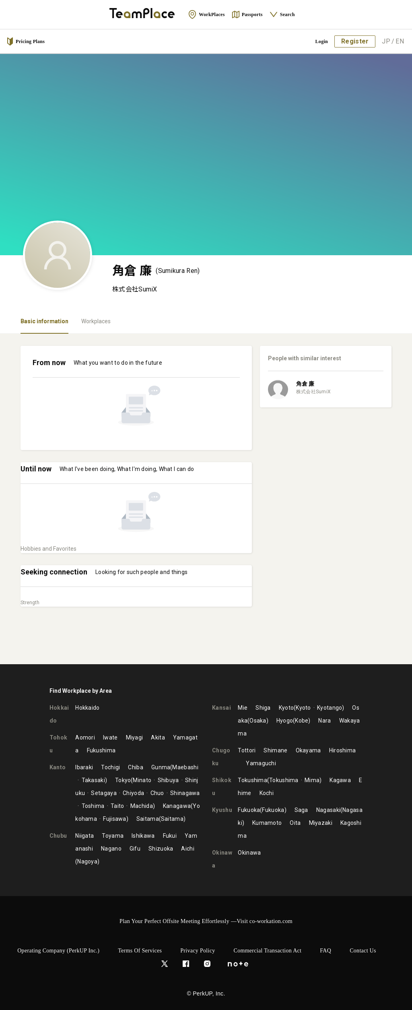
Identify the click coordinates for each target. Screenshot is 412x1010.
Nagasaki (328, 810)
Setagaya (103, 793)
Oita (295, 823)
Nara (324, 720)
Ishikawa (143, 835)
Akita (158, 737)
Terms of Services (140, 951)
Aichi (187, 848)
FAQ (325, 951)
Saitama (147, 819)
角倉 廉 (305, 383)
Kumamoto (267, 823)
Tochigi (110, 767)
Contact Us (363, 951)
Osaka (257, 720)
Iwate (110, 737)
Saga (301, 810)
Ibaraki (84, 767)
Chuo (157, 793)
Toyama (113, 835)
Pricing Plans (25, 41)
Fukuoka (249, 810)
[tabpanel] (206, 499)
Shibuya (168, 780)
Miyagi (134, 737)
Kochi (267, 793)
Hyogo (284, 720)
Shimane (275, 750)
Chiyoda (133, 793)
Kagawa (340, 780)
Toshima (93, 806)
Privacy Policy (197, 951)
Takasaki (93, 780)
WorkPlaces (206, 14)
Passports (247, 14)
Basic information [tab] (44, 321)
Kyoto (286, 707)
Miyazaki (320, 823)
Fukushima (101, 750)
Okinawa (249, 852)
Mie (242, 707)
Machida (141, 806)
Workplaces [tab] (96, 321)
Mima (312, 780)
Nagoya (87, 861)
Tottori (246, 750)
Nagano (111, 848)
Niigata (84, 835)
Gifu (135, 848)
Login (321, 41)
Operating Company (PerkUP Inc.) (58, 951)
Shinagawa (185, 793)
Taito (117, 806)
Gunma (161, 767)
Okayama (308, 750)
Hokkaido (87, 707)
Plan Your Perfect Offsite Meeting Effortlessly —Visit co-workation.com (206, 921)
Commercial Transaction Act (268, 951)
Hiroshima (342, 750)
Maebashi (185, 767)
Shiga (263, 707)
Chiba (135, 767)
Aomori (85, 737)
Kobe (301, 720)
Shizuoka (160, 848)
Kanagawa (177, 806)
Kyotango (329, 707)
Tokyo (123, 780)
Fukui (170, 835)
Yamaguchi (261, 763)
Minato (142, 780)
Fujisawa (114, 819)
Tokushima (252, 780)
